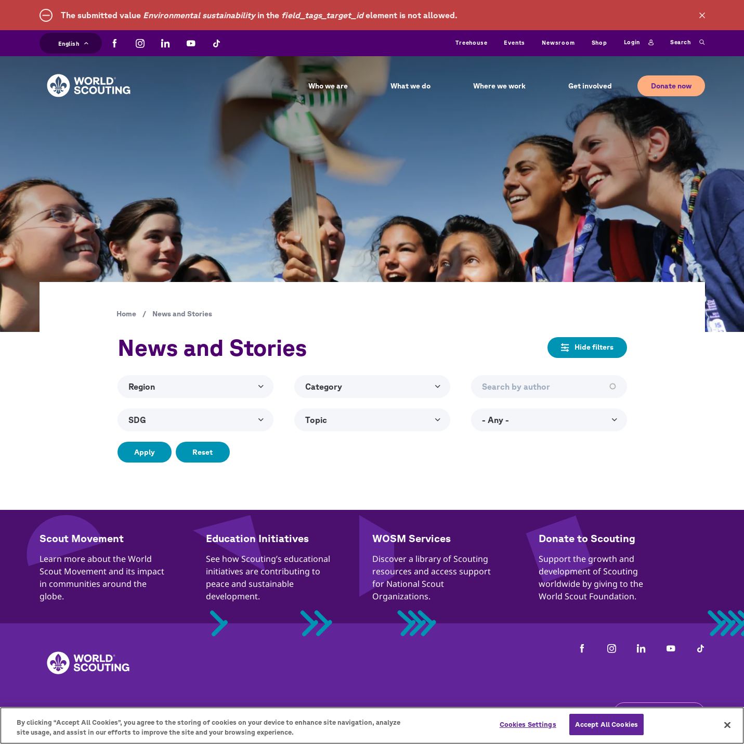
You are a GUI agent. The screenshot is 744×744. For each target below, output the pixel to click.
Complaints (62, 712)
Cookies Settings (528, 732)
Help (474, 712)
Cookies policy (420, 712)
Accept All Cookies (606, 732)
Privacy (209, 712)
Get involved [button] (590, 86)
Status (513, 712)
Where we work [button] (499, 86)
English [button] (73, 42)
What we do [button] (410, 86)
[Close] (727, 732)
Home (126, 314)
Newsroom (558, 42)
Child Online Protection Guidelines (308, 712)
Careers (163, 712)
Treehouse (471, 42)
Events (514, 42)
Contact (116, 712)
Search (687, 42)
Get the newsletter (659, 712)
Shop (599, 42)
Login (639, 42)
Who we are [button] (328, 86)
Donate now (671, 86)
